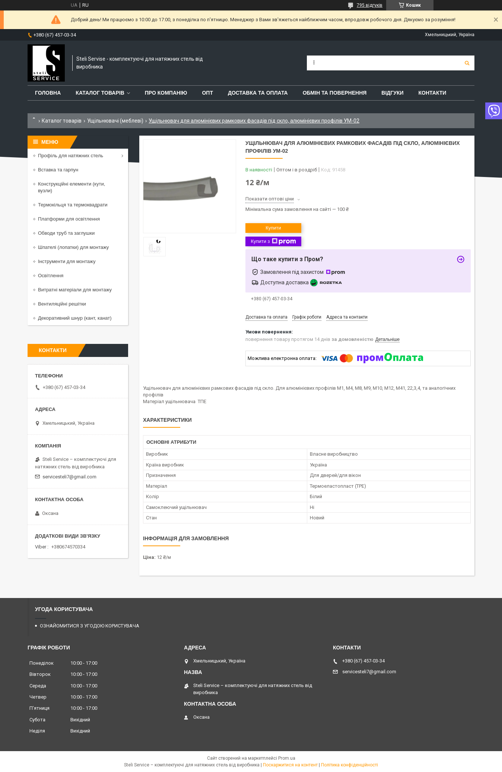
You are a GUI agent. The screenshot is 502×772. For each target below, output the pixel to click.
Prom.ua (286, 758)
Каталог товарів (62, 121)
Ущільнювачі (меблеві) (115, 121)
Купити (273, 228)
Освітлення (50, 275)
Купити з (273, 241)
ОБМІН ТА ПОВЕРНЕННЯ (335, 93)
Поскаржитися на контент (290, 765)
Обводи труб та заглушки (66, 233)
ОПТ (207, 93)
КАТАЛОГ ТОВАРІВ (100, 93)
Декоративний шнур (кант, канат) (75, 318)
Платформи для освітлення (69, 219)
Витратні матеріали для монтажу (75, 289)
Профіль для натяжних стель (70, 155)
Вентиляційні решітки (62, 304)
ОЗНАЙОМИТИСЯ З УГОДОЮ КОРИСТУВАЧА (89, 626)
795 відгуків (369, 5)
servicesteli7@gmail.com (69, 477)
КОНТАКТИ (433, 93)
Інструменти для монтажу (66, 261)
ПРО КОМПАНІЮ (166, 93)
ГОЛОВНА (48, 93)
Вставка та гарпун (58, 170)
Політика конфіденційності (349, 765)
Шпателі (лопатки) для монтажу (73, 247)
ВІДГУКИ (392, 93)
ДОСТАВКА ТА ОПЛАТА (258, 93)
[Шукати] (467, 63)
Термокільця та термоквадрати (73, 205)
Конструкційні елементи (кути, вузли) (71, 187)
